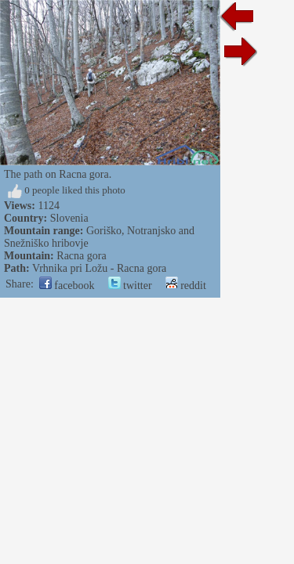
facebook (67, 285)
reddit (185, 285)
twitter (130, 285)
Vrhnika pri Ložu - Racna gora (99, 268)
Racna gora (81, 256)
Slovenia (69, 218)
